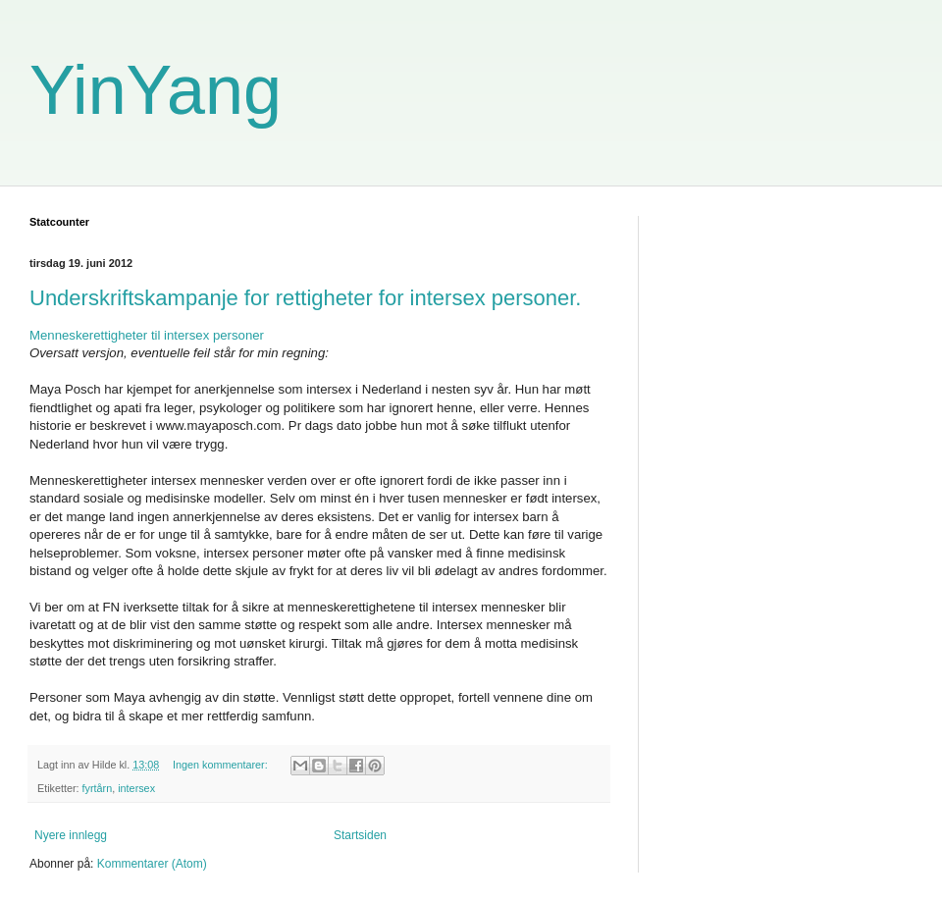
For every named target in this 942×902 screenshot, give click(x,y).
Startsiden (360, 835)
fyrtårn (97, 788)
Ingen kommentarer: (222, 764)
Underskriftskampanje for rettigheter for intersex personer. (305, 298)
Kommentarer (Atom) (152, 864)
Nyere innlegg (70, 835)
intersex (136, 788)
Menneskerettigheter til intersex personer (146, 335)
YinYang (155, 90)
